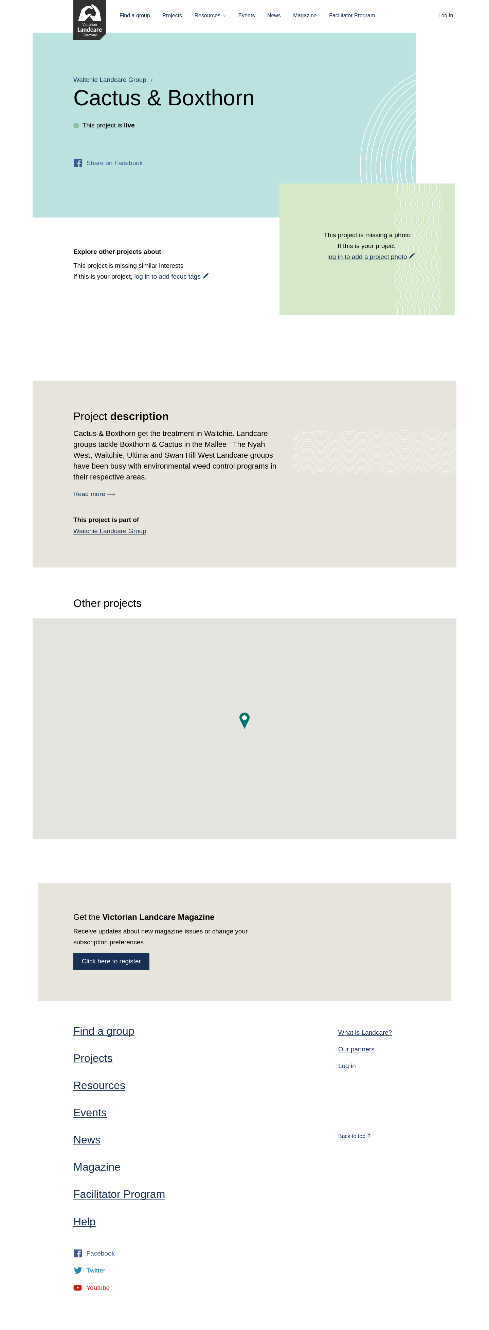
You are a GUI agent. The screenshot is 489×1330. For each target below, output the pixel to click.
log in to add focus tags (167, 276)
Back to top (355, 1136)
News (274, 15)
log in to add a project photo (367, 256)
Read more (94, 493)
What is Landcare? (365, 1032)
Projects (172, 15)
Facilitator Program (352, 15)
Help (84, 1221)
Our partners (356, 1049)
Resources (207, 15)
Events (246, 15)
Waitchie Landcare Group (109, 79)
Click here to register (111, 961)
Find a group (135, 15)
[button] (244, 721)
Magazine (304, 15)
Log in (445, 15)
